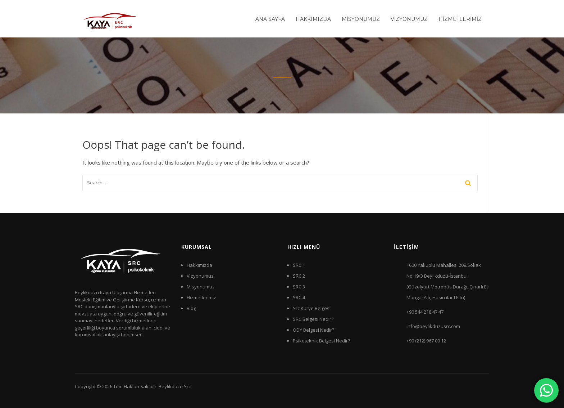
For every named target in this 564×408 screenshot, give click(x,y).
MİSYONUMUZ (361, 19)
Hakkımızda (199, 265)
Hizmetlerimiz (201, 297)
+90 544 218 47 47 (425, 312)
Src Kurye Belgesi (312, 308)
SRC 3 (299, 286)
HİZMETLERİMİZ (460, 19)
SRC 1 (299, 265)
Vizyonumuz (200, 276)
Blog (191, 308)
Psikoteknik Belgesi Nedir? (321, 340)
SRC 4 (299, 297)
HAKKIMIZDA (313, 19)
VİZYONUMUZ (409, 19)
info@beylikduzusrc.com (433, 326)
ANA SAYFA (270, 19)
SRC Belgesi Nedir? (313, 319)
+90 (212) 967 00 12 (426, 340)
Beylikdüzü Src (175, 386)
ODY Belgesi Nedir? (313, 330)
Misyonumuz (201, 286)
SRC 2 (299, 276)
